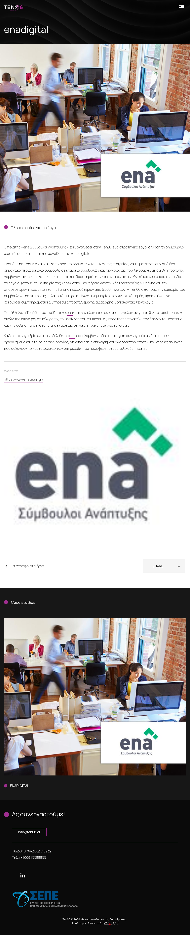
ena (70, 312)
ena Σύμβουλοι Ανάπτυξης (44, 247)
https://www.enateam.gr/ (23, 379)
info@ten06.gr (29, 832)
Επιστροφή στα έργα (27, 566)
